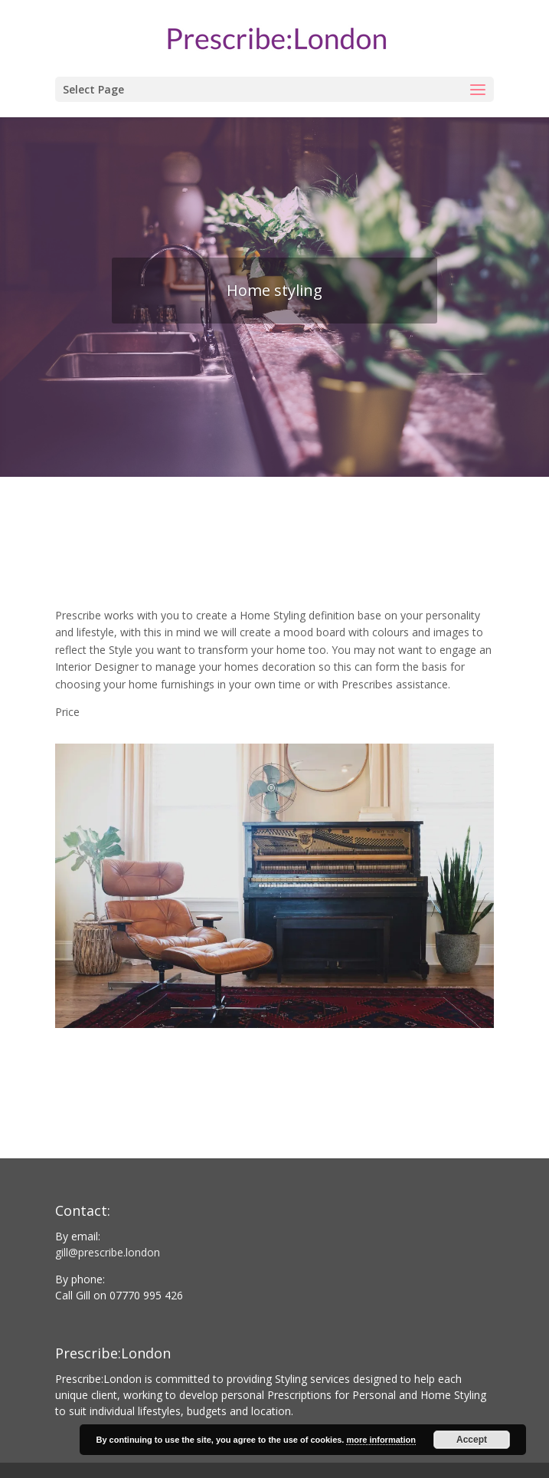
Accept (471, 1439)
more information (380, 1439)
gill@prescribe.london (107, 1252)
